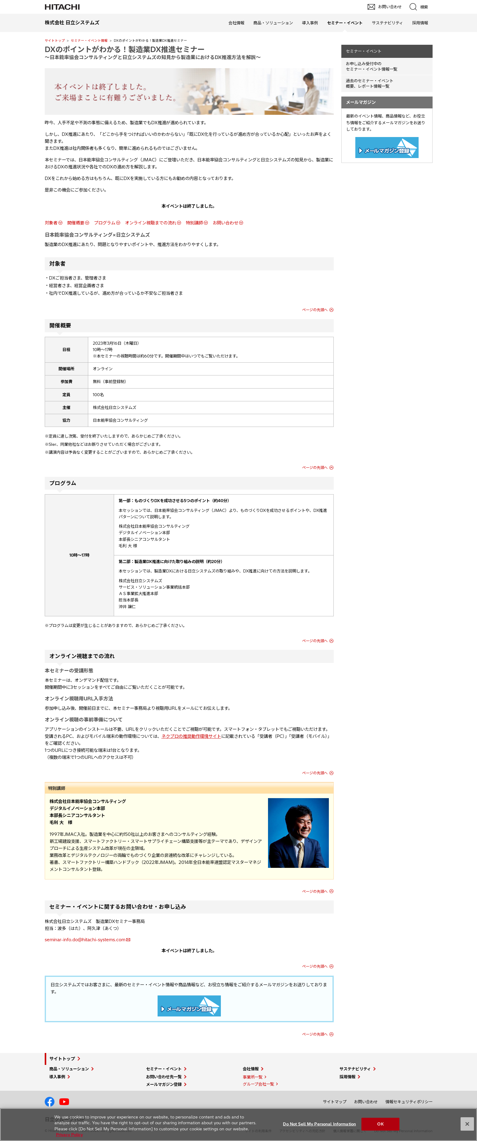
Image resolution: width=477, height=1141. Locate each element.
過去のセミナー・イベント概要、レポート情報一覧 (369, 83)
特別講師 (194, 223)
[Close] (467, 1124)
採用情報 (420, 22)
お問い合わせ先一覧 (164, 1076)
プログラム (104, 223)
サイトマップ (334, 1101)
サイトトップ (55, 40)
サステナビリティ (387, 22)
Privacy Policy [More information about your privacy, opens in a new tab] (69, 1134)
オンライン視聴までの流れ (150, 223)
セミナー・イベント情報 (89, 40)
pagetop (469, 979)
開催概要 (75, 223)
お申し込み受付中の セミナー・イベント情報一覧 (371, 66)
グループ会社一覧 (258, 1084)
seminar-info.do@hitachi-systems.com (85, 939)
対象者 (51, 223)
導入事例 (310, 22)
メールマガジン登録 (164, 1084)
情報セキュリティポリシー (409, 1101)
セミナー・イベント (363, 51)
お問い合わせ (225, 223)
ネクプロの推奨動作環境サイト (191, 736)
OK (380, 1124)
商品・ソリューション (273, 22)
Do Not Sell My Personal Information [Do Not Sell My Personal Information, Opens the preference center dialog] (319, 1124)
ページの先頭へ (315, 310)
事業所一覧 (253, 1077)
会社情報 (236, 22)
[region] (238, 1124)
